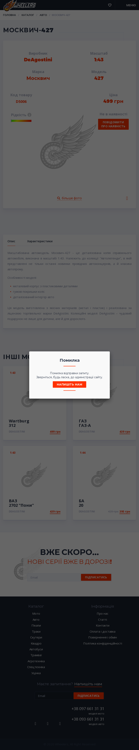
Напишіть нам (69, 384)
